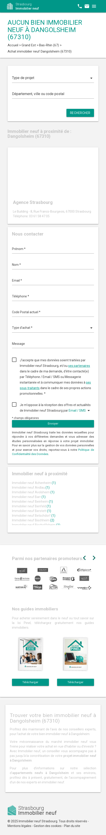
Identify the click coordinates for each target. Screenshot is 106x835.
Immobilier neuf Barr (29, 497)
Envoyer (53, 423)
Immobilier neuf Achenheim (34, 483)
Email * (17, 280)
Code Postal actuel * (26, 312)
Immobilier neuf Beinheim (32, 501)
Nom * (16, 264)
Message (18, 343)
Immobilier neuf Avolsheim (33, 492)
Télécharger (30, 682)
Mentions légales (19, 826)
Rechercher (80, 113)
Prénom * (19, 249)
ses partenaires (79, 366)
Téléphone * (20, 296)
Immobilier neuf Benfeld (31, 506)
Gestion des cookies (48, 826)
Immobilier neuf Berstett (31, 511)
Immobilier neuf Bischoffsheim (36, 525)
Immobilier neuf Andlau (31, 487)
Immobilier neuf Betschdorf (33, 515)
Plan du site (72, 826)
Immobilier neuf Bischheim (33, 520)
